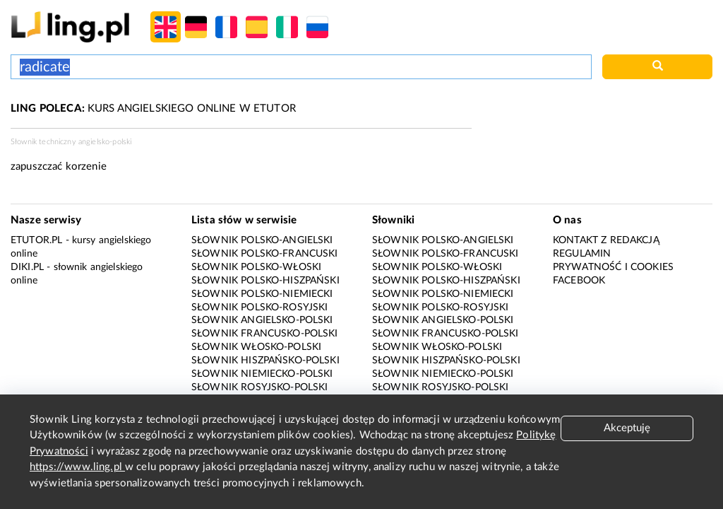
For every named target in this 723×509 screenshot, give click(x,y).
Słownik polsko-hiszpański (265, 281)
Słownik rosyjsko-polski (259, 387)
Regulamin (582, 254)
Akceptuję (627, 428)
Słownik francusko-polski (264, 334)
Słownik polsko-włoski (256, 267)
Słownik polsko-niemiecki (262, 294)
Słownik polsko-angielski (262, 240)
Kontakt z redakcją (606, 240)
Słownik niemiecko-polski (262, 374)
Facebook (579, 281)
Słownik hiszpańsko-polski (265, 360)
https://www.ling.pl (77, 467)
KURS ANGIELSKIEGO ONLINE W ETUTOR (153, 108)
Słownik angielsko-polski (262, 320)
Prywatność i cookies (613, 267)
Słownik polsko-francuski (264, 254)
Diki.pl (27, 267)
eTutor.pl (36, 240)
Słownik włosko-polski (256, 347)
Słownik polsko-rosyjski (259, 307)
